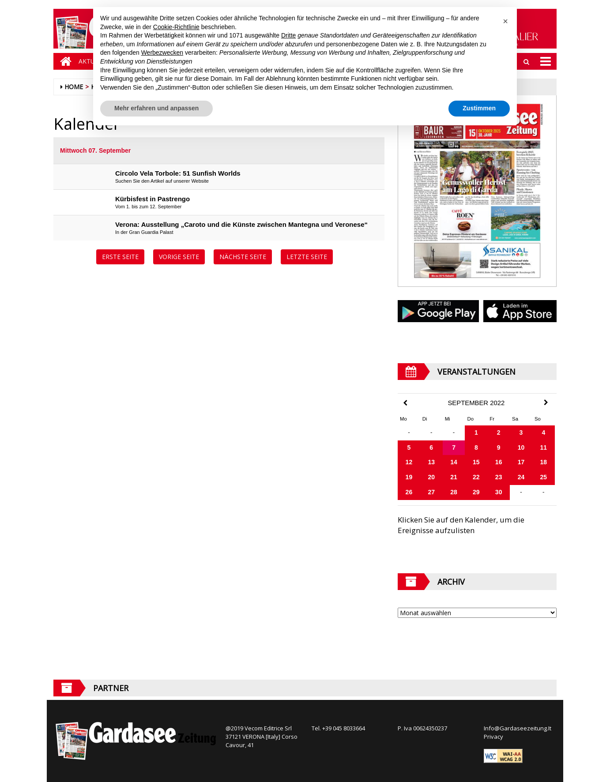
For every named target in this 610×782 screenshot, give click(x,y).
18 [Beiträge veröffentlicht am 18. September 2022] (543, 462)
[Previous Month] (405, 403)
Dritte (288, 35)
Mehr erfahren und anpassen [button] (156, 108)
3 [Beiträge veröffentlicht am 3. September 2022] (521, 432)
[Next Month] (546, 402)
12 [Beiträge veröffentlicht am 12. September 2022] (409, 462)
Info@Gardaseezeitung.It (517, 728)
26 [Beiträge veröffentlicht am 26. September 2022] (409, 492)
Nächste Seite (242, 256)
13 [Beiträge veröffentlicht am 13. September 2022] (431, 462)
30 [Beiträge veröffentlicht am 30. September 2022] (498, 492)
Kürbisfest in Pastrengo (152, 199)
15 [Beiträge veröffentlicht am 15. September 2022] (476, 462)
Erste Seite (120, 256)
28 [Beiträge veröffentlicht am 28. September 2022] (453, 492)
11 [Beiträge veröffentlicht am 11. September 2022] (543, 447)
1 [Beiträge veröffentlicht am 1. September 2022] (476, 432)
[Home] (63, 61)
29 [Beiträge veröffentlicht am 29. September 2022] (476, 492)
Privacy (493, 737)
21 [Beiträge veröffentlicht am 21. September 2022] (453, 477)
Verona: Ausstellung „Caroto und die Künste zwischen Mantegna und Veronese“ (241, 224)
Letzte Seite (306, 256)
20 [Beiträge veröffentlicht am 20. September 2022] (431, 477)
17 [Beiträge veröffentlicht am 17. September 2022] (521, 462)
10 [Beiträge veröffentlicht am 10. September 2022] (521, 447)
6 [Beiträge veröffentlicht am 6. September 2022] (431, 447)
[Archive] (477, 613)
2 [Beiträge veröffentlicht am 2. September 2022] (499, 432)
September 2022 (476, 402)
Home (73, 87)
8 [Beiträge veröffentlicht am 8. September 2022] (476, 447)
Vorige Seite (179, 256)
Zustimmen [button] (479, 108)
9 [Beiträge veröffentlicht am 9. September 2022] (499, 447)
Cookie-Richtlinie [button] (176, 26)
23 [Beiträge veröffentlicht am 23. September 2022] (498, 477)
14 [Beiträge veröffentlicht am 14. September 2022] (453, 462)
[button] (505, 21)
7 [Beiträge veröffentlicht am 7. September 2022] (454, 447)
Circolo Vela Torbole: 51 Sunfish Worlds (178, 173)
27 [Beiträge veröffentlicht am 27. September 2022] (431, 492)
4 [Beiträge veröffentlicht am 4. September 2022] (543, 432)
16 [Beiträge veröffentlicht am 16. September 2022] (498, 462)
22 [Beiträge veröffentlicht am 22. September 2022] (476, 477)
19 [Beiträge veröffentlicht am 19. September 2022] (409, 477)
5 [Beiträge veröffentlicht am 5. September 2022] (409, 447)
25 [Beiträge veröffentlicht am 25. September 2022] (543, 477)
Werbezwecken (162, 52)
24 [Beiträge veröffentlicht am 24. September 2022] (521, 477)
